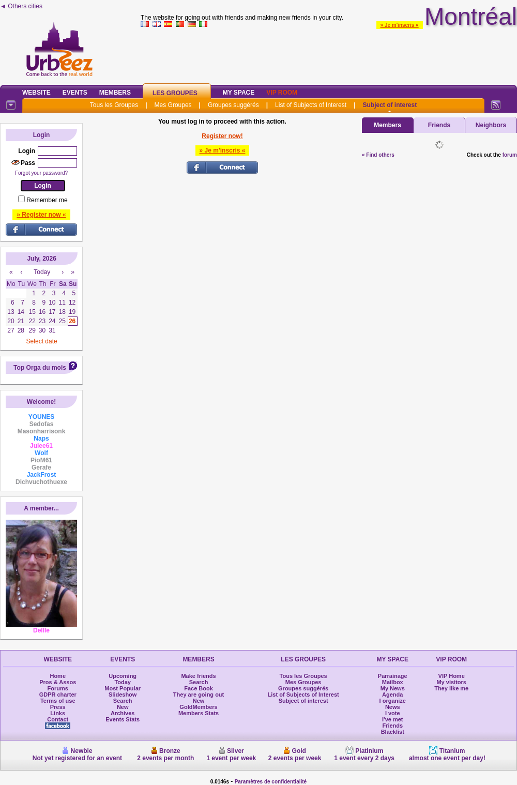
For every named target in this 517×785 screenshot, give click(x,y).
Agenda (392, 694)
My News (393, 688)
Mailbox (392, 682)
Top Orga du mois (39, 367)
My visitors (451, 682)
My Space (239, 92)
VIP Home (451, 676)
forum (510, 155)
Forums (58, 688)
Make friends (198, 676)
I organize (392, 701)
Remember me (46, 200)
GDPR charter (58, 694)
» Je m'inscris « (400, 25)
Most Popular (122, 688)
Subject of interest (389, 105)
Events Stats (122, 719)
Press (58, 707)
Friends (439, 125)
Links (57, 713)
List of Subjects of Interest (310, 105)
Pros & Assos (57, 682)
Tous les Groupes (114, 105)
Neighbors (491, 125)
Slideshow (122, 694)
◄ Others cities (21, 6)
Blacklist (392, 732)
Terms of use (57, 701)
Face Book (198, 688)
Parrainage (392, 676)
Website (36, 92)
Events (75, 92)
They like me (451, 688)
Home (58, 676)
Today (122, 682)
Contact (57, 719)
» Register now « (41, 214)
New (123, 707)
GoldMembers (198, 707)
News (392, 707)
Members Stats (198, 713)
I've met (392, 719)
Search (122, 701)
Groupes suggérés (233, 105)
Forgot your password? (41, 173)
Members (115, 92)
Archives (122, 713)
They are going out (198, 694)
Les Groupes (175, 93)
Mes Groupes (173, 105)
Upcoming (122, 676)
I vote (392, 713)
